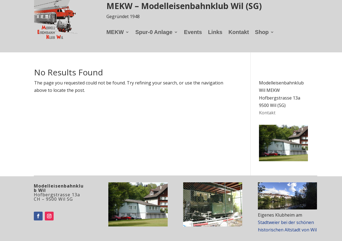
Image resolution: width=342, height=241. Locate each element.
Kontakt (238, 32)
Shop (262, 32)
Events (193, 32)
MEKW (115, 32)
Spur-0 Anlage (153, 32)
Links (215, 32)
